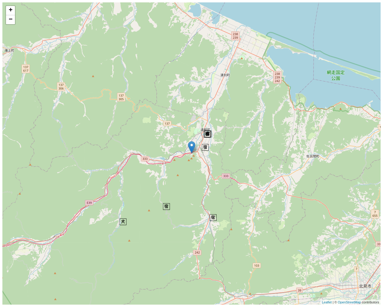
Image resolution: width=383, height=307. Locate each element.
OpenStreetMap (349, 302)
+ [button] (11, 10)
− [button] (11, 19)
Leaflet (327, 302)
